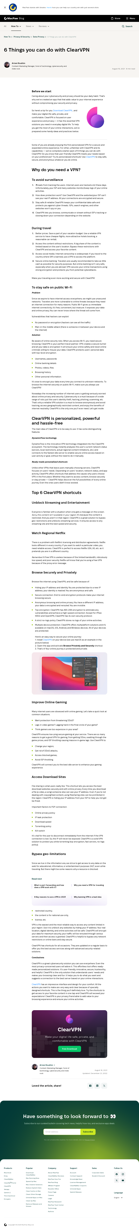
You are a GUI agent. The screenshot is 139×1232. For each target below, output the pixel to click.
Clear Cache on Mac (33, 1191)
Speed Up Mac (31, 1181)
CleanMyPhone (10, 1183)
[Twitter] (116, 1180)
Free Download (69, 1049)
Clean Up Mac (31, 1201)
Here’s (49, 7)
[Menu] (130, 18)
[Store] (115, 18)
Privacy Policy (90, 1140)
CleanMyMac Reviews (56, 1176)
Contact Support (76, 1176)
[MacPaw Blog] (14, 18)
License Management (78, 1182)
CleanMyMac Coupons (78, 1185)
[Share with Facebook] (90, 1086)
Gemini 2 (7, 1192)
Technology (52, 1208)
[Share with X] (104, 1086)
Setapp (6, 1189)
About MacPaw (53, 1172)
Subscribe (88, 1132)
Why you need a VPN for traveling (89, 885)
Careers (51, 1195)
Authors (51, 1211)
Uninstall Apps (75, 1189)
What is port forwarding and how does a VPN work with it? (49, 886)
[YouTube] (122, 1180)
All (5, 26)
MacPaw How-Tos (54, 1179)
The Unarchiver (9, 1196)
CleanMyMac (8, 1179)
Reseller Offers (53, 1189)
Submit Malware (76, 1192)
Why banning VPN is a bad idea (87, 897)
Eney (6, 1176)
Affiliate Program (54, 1185)
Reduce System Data (33, 1188)
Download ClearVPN (63, 110)
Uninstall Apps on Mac (34, 1197)
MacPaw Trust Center (56, 1205)
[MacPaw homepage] (5, 1224)
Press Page (52, 1192)
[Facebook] (116, 1174)
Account (73, 1172)
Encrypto (7, 1199)
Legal (50, 1198)
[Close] (5, 7)
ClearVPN (90, 157)
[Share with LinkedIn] (97, 1086)
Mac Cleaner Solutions (34, 1184)
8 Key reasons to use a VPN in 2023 (50, 897)
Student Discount (98, 1176)
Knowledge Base (76, 1179)
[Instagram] (122, 1174)
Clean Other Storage (33, 1194)
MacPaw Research (55, 1202)
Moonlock (7, 1172)
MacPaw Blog (53, 1182)
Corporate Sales (98, 1172)
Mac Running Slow (32, 1178)
